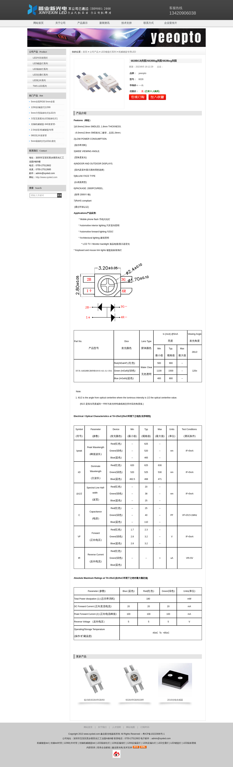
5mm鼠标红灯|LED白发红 (43, 141)
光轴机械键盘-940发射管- (43, 124)
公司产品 (94, 52)
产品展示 (82, 22)
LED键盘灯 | (177, 743)
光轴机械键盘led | (88, 743)
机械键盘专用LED (127, 52)
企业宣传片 (170, 22)
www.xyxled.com (92, 734)
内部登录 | (91, 747)
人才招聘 (116, 727)
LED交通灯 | (164, 743)
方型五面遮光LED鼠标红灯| (44, 118)
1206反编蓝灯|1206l (40, 107)
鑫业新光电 (117, 747)
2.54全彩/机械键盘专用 (42, 130)
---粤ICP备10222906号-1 (153, 734)
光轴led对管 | (57, 743)
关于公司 (60, 22)
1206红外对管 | (71, 743)
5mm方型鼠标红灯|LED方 (43, 113)
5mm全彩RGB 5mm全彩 (43, 101)
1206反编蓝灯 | (134, 743)
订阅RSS (144, 727)
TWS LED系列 (40, 86)
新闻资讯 (104, 22)
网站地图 (130, 727)
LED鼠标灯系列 (40, 69)
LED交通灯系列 (40, 74)
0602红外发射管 (39, 135)
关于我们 (102, 727)
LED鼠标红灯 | (104, 743)
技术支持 (126, 22)
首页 (85, 52)
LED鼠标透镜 (189, 743)
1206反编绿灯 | (119, 743)
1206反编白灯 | (150, 743)
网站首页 (38, 22)
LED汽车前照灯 (40, 58)
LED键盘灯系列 (40, 63)
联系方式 (148, 22)
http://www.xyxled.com (46, 177)
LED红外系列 (39, 80)
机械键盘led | (43, 743)
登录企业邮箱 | (104, 747)
